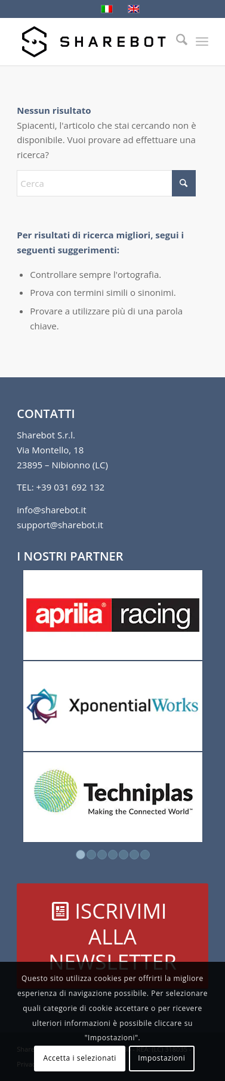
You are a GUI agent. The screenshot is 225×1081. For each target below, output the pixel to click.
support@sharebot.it (60, 525)
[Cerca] (175, 41)
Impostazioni (161, 1058)
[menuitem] (175, 41)
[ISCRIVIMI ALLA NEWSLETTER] (112, 936)
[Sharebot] (93, 41)
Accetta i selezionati (80, 1058)
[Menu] (202, 41)
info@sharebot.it (51, 510)
